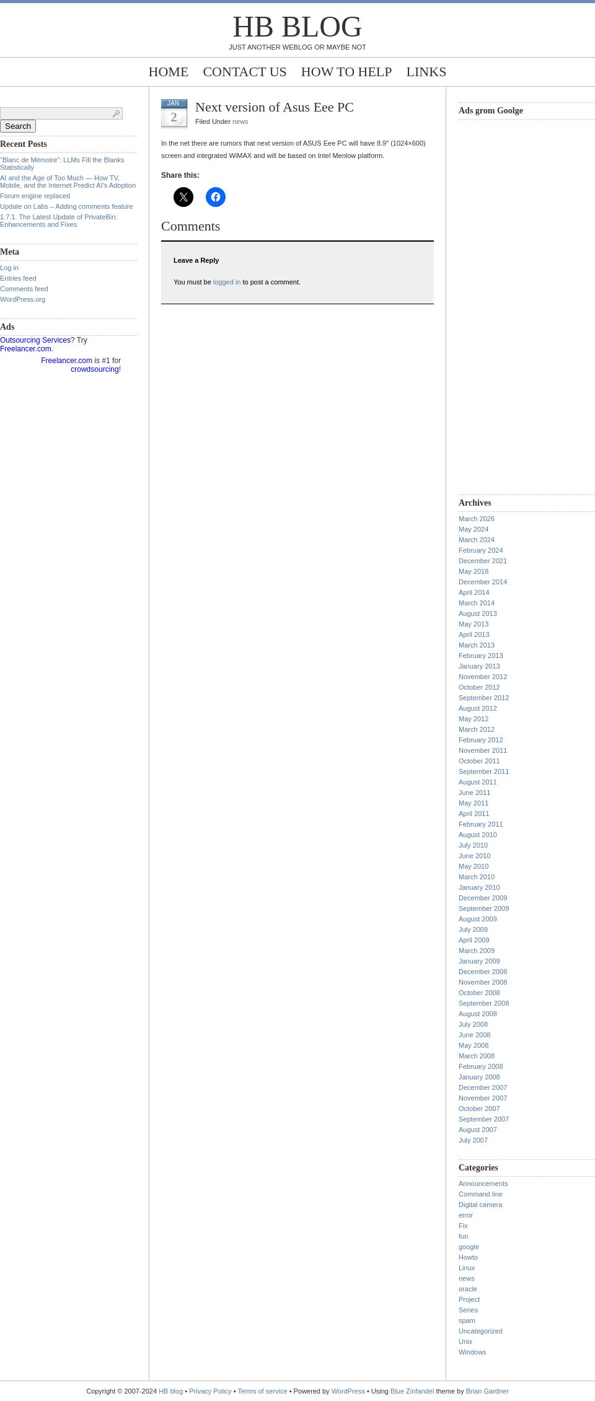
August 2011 (478, 782)
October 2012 (479, 687)
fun (463, 1236)
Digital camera (480, 1204)
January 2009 (479, 961)
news (240, 121)
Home (169, 71)
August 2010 (478, 834)
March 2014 (477, 603)
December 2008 (483, 971)
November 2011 (483, 750)
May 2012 (473, 718)
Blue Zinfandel (413, 1391)
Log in (9, 267)
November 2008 (483, 982)
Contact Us (244, 71)
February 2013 (481, 655)
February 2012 (481, 740)
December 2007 (483, 1087)
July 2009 (473, 929)
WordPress (348, 1391)
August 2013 (478, 613)
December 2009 (483, 898)
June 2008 (474, 1035)
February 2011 (481, 824)
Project (469, 1299)
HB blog (297, 26)
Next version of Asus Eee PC (274, 107)
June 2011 (474, 792)
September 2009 (484, 908)
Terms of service (262, 1391)
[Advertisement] (508, 305)
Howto (468, 1257)
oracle (468, 1289)
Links (427, 71)
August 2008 (478, 1013)
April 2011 (474, 813)
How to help (346, 71)
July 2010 (473, 845)
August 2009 (478, 919)
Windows (473, 1352)
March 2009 (477, 950)
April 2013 (474, 634)
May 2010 (473, 866)
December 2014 (483, 582)
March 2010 (477, 877)
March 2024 (477, 539)
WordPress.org (22, 299)
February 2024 (481, 550)
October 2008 (479, 992)
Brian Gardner (487, 1391)
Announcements (483, 1183)
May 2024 (473, 529)
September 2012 (484, 697)
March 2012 (477, 729)
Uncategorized (481, 1331)
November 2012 (483, 676)
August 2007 (478, 1129)
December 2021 (483, 560)
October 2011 (479, 761)
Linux (467, 1267)
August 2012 (478, 708)
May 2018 (473, 571)
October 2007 (479, 1108)
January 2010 (479, 887)
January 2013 (479, 666)
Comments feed (24, 288)
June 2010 (474, 855)
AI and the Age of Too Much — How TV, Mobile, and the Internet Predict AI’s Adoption (68, 181)
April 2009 (474, 940)
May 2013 (473, 624)
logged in (227, 282)
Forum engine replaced (35, 196)
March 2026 (477, 518)
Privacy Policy (211, 1391)
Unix (465, 1341)
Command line (481, 1194)
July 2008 (473, 1024)
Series (468, 1310)
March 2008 (477, 1056)
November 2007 (483, 1098)
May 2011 (473, 803)
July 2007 (473, 1140)
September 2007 (484, 1119)
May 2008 (473, 1045)
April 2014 (474, 592)
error (466, 1215)
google (469, 1246)
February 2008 (481, 1066)
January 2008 (479, 1077)
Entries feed (18, 278)
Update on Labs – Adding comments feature (66, 206)
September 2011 (484, 771)
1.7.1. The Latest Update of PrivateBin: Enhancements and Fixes (58, 220)
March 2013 (477, 645)
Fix (463, 1225)
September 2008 (484, 1003)
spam (467, 1320)
